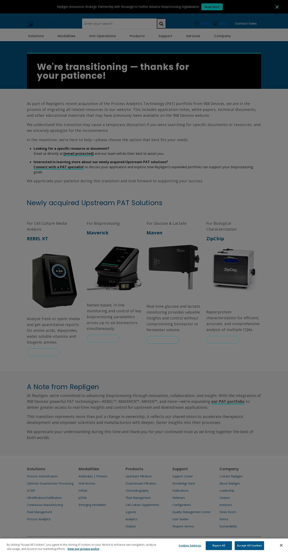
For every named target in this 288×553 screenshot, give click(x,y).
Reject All (218, 548)
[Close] (281, 548)
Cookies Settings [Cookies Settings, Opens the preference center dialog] (190, 548)
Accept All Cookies (249, 548)
